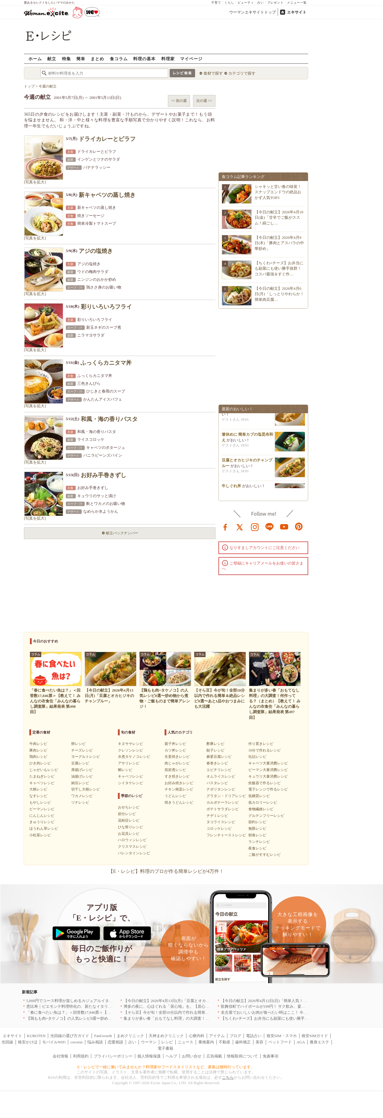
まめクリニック (130, 1035)
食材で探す (213, 73)
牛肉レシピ (38, 744)
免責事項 (270, 1056)
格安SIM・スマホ (282, 1035)
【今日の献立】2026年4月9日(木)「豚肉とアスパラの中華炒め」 (279, 243)
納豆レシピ (80, 783)
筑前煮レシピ (175, 770)
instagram (254, 526)
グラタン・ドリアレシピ (226, 796)
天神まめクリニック (166, 1035)
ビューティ (246, 2)
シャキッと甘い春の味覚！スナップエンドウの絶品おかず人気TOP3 (278, 192)
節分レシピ (127, 814)
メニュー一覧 (297, 2)
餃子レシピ (215, 750)
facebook (225, 526)
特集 (66, 58)
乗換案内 (206, 1042)
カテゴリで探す (242, 73)
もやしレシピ (40, 802)
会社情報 (60, 1056)
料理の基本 (144, 58)
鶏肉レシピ (38, 757)
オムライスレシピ (220, 776)
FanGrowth (103, 1035)
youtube (284, 526)
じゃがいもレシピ (43, 770)
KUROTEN (36, 1035)
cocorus (77, 1042)
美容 (259, 1042)
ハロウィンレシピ (132, 840)
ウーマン (148, 1042)
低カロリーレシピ (262, 802)
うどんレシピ (175, 796)
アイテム (217, 1035)
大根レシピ (38, 789)
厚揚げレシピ (82, 770)
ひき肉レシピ (40, 763)
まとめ (97, 58)
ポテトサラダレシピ (222, 809)
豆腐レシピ (80, 763)
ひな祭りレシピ (130, 827)
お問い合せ (191, 1056)
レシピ (167, 1042)
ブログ (235, 1035)
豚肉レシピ (38, 750)
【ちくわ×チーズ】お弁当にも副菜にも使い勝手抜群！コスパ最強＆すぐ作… (279, 268)
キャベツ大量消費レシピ (268, 763)
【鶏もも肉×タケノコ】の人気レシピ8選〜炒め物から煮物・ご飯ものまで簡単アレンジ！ (104, 1018)
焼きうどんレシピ (179, 802)
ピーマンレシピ (41, 809)
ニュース (185, 1042)
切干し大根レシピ (85, 789)
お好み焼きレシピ (179, 783)
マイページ (191, 58)
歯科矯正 (243, 1042)
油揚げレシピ (82, 776)
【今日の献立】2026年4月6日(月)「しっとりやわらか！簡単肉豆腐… (279, 293)
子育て (216, 2)
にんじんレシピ (41, 816)
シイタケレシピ (130, 783)
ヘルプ (171, 1056)
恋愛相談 (115, 1042)
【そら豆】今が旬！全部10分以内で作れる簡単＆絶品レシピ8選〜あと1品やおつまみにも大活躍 (207, 1012)
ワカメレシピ (82, 796)
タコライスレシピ (220, 822)
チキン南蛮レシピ (179, 789)
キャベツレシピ (41, 783)
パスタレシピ (217, 783)
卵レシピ (78, 744)
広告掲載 (214, 1056)
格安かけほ (27, 1042)
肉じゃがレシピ (177, 763)
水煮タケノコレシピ (134, 757)
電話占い (254, 1035)
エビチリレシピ (219, 770)
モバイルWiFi (54, 1042)
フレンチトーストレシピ (226, 835)
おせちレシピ (128, 807)
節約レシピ (257, 822)
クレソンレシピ (130, 750)
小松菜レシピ (40, 835)
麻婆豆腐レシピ (219, 757)
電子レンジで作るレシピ (268, 789)
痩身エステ (319, 1042)
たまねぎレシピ (41, 776)
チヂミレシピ (217, 816)
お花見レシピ (128, 834)
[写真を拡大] (35, 182)
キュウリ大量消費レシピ (268, 776)
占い (260, 2)
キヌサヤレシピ (130, 744)
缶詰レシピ (257, 757)
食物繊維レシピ (260, 809)
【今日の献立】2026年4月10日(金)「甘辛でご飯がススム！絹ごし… (279, 217)
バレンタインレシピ (134, 853)
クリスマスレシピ (132, 846)
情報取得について (242, 1056)
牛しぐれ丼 (231, 487)
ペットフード (280, 1042)
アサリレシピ (128, 763)
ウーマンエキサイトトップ (252, 12)
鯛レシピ (125, 770)
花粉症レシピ (128, 820)
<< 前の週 (179, 101)
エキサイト (296, 12)
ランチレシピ (259, 842)
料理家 (168, 58)
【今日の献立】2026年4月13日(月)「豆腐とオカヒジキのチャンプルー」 (186, 1000)
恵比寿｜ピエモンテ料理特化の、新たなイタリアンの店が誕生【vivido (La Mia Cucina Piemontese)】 (112, 1006)
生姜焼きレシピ (177, 757)
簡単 (80, 58)
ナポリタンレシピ (220, 789)
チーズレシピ (82, 750)
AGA (301, 1042)
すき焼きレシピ (177, 776)
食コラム (119, 58)
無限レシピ (257, 828)
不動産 (224, 1042)
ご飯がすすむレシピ (264, 855)
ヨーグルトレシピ (85, 757)
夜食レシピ (257, 848)
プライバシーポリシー (113, 1056)
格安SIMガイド (315, 1035)
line (269, 526)
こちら (228, 1077)
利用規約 (81, 1056)
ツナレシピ (80, 802)
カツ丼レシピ (175, 750)
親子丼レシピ (175, 744)
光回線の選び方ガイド (69, 1035)
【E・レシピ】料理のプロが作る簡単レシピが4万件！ (166, 871)
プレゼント (275, 2)
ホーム (35, 58)
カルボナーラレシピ (222, 802)
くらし (229, 2)
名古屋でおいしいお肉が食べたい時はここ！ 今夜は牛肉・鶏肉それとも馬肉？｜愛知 (295, 1012)
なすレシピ (38, 796)
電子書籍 (165, 1048)
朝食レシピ (257, 835)
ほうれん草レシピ (43, 828)
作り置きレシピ (260, 744)
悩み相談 (95, 1042)
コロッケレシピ (219, 828)
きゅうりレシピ (41, 822)
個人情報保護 (149, 1056)
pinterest (298, 526)
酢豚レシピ (215, 744)
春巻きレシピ (217, 763)
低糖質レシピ (259, 796)
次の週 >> (204, 101)
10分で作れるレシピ (264, 750)
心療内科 (196, 1035)
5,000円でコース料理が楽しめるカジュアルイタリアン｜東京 (79, 1000)
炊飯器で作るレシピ (264, 783)
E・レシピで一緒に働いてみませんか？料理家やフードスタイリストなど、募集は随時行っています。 (166, 1067)
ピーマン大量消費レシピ (268, 770)
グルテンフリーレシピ (266, 816)
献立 (51, 58)
